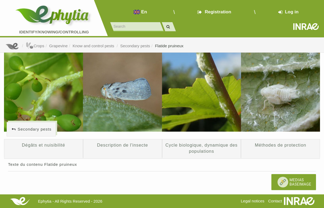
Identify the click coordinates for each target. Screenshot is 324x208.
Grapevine (58, 46)
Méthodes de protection (280, 145)
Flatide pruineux (169, 46)
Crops (35, 46)
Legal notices (252, 201)
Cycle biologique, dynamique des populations (201, 148)
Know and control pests (94, 46)
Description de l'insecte (122, 145)
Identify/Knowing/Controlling (54, 32)
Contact (275, 201)
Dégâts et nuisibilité (43, 145)
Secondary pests (135, 46)
